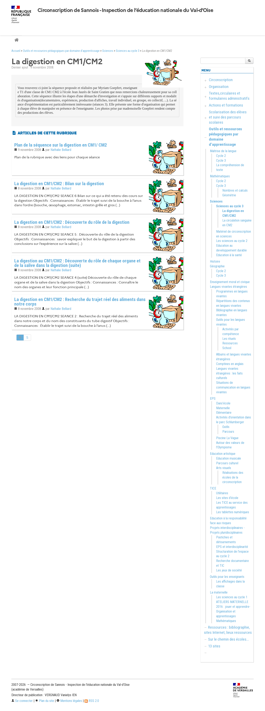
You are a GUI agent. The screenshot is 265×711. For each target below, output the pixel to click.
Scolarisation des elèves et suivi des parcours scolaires (228, 117)
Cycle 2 (221, 156)
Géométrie (229, 195)
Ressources (230, 343)
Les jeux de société (229, 570)
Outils (225, 427)
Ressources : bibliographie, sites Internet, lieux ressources (228, 630)
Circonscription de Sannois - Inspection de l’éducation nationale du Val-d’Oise (125, 10)
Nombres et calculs (235, 190)
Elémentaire (223, 413)
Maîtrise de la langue (223, 151)
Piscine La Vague (227, 438)
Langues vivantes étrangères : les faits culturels (229, 373)
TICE (213, 488)
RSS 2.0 (91, 701)
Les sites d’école (227, 498)
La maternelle (219, 592)
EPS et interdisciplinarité (232, 547)
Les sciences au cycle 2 (231, 241)
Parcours (228, 432)
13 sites (214, 646)
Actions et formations (226, 105)
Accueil (15, 51)
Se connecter (22, 701)
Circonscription (221, 79)
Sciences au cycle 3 (127, 51)
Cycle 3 (221, 160)
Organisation (219, 86)
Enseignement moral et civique (230, 282)
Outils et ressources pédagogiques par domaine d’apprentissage (61, 51)
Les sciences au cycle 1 (231, 597)
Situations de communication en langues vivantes (233, 387)
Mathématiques (220, 176)
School (226, 348)
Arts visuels (223, 468)
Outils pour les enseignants (227, 577)
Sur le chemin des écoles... (228, 639)
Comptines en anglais (229, 364)
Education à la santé (229, 255)
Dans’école (223, 403)
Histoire (215, 261)
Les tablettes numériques (232, 512)
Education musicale (228, 458)
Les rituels (229, 339)
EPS (213, 399)
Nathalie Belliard (61, 150)
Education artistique (222, 454)
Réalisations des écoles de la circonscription (232, 477)
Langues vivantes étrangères (228, 287)
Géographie (217, 266)
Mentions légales (69, 701)
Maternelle (223, 408)
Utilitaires (222, 493)
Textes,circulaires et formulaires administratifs (229, 96)
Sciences (107, 51)
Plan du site (44, 701)
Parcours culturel (227, 463)
